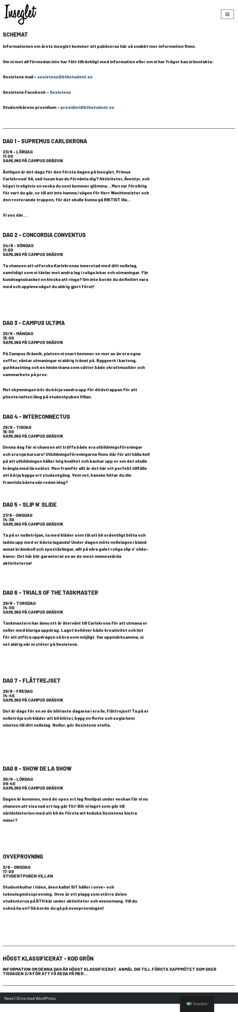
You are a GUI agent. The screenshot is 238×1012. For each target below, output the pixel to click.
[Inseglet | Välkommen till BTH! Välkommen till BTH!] (20, 14)
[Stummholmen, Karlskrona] (195, 281)
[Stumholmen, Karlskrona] (195, 639)
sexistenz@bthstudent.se (65, 76)
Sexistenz (60, 92)
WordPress (45, 1006)
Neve (9, 1006)
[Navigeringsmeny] (227, 14)
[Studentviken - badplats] (195, 727)
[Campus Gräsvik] (195, 186)
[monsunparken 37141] (195, 551)
